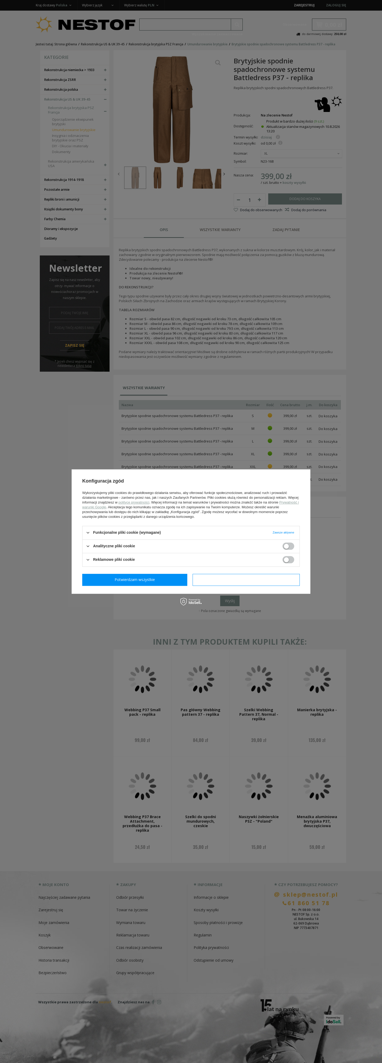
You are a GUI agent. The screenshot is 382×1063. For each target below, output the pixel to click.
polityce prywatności (134, 502)
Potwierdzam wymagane (136, 579)
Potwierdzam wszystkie (247, 579)
